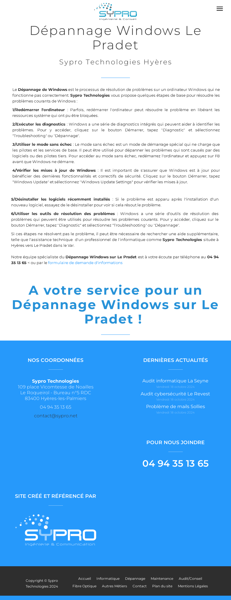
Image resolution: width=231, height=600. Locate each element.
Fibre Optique (84, 586)
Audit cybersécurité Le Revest (175, 394)
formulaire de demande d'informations (89, 262)
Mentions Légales (193, 586)
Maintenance (162, 578)
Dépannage (135, 578)
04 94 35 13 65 (175, 463)
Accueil (84, 578)
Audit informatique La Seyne (175, 381)
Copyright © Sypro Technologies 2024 (42, 583)
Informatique (108, 578)
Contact (140, 586)
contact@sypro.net (55, 415)
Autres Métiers (114, 586)
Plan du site (162, 586)
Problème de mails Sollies (175, 406)
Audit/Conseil (190, 578)
